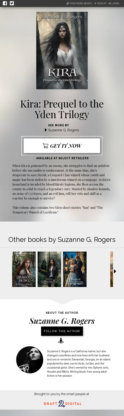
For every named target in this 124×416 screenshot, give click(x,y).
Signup (100, 3)
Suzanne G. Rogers (63, 130)
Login (113, 3)
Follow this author (62, 331)
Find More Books (79, 3)
